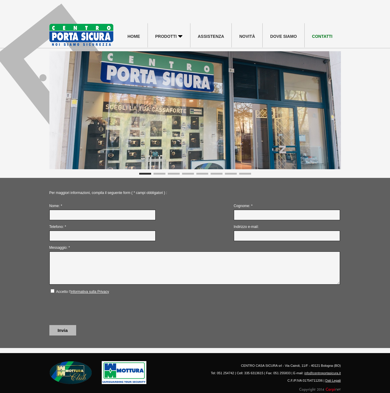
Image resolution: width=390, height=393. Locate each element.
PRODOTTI (169, 36)
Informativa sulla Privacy (89, 292)
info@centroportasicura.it (322, 373)
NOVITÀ (247, 36)
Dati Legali (333, 380)
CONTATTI (322, 36)
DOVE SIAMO (283, 36)
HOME (134, 36)
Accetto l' (82, 292)
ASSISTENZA (211, 36)
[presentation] (94, 309)
